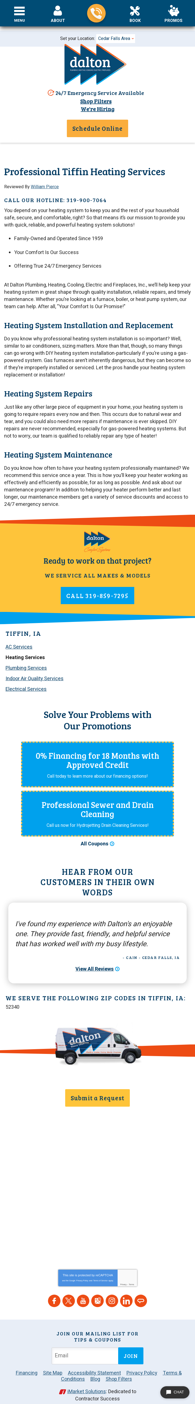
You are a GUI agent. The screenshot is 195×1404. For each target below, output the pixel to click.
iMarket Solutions (86, 1382)
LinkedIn (126, 1292)
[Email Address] (86, 1346)
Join (131, 1347)
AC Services (19, 641)
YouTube (83, 1292)
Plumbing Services (26, 662)
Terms (131, 1276)
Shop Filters (95, 101)
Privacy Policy (82, 1272)
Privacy (123, 1276)
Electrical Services (26, 683)
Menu (19, 20)
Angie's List (141, 1292)
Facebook (54, 1292)
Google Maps (97, 1292)
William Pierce (45, 186)
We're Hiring (97, 108)
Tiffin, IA (23, 628)
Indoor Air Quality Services (35, 672)
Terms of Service (100, 1272)
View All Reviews (94, 964)
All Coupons (94, 838)
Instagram (112, 1292)
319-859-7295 (96, 13)
